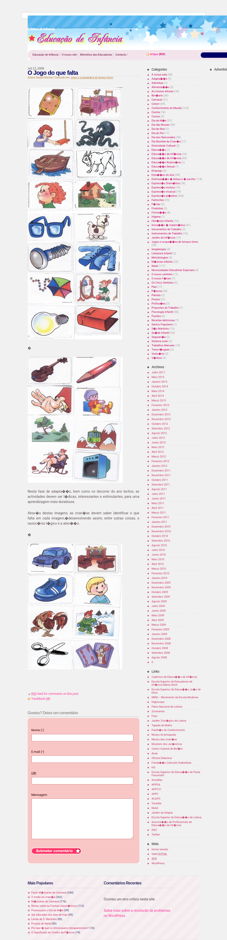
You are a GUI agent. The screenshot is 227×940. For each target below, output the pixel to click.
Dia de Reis (158, 129)
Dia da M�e (159, 120)
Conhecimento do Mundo (167, 108)
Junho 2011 (159, 498)
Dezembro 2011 (161, 470)
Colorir (156, 104)
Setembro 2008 (161, 652)
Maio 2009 (158, 615)
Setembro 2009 (161, 596)
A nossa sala (159, 74)
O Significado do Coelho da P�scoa (53, 932)
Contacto (120, 54)
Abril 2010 (158, 564)
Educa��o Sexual (163, 166)
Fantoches (158, 200)
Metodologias (160, 257)
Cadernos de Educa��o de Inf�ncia (174, 677)
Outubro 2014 (160, 386)
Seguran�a (159, 337)
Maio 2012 (158, 447)
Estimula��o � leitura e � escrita (173, 179)
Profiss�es (159, 303)
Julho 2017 (158, 372)
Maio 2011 (158, 503)
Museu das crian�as (164, 739)
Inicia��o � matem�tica (168, 225)
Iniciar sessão (160, 849)
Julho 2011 (158, 494)
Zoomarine (158, 711)
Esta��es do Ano (163, 175)
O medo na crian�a (43, 897)
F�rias (156, 204)
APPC (155, 794)
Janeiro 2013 (159, 409)
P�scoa (157, 291)
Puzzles (156, 316)
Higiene (156, 216)
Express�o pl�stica (164, 195)
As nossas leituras (163, 91)
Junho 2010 (159, 554)
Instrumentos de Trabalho (167, 233)
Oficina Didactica (162, 758)
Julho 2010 (158, 550)
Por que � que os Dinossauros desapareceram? (60, 928)
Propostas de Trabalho (165, 307)
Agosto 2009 (159, 601)
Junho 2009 (159, 610)
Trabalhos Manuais (163, 345)
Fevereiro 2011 (160, 517)
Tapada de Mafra (162, 725)
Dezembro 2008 (161, 638)
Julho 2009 (158, 606)
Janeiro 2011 (159, 522)
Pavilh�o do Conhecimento (168, 730)
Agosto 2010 (159, 545)
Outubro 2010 (160, 536)
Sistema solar (160, 341)
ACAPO (156, 798)
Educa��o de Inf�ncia (166, 154)
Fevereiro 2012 (160, 461)
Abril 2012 (158, 452)
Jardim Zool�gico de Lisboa (169, 720)
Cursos (156, 116)
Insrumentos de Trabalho (167, 229)
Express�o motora (163, 187)
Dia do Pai (158, 133)
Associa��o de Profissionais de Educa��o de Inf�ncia (172, 823)
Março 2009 (159, 624)
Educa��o (159, 150)
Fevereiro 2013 (160, 405)
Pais (154, 286)
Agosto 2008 (159, 657)
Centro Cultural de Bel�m (167, 748)
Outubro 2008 (160, 648)
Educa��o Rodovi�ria (166, 162)
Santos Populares (162, 324)
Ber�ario (157, 95)
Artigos (154, 54)
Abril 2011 (158, 508)
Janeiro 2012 (159, 466)
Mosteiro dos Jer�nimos (167, 744)
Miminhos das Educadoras (96, 54)
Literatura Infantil (162, 253)
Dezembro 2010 (161, 526)
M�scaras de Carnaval (45, 901)
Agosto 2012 (159, 433)
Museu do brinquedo (164, 734)
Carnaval (157, 99)
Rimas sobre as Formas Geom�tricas (54, 906)
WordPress (158, 863)
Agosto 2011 (159, 489)
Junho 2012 (159, 442)
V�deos (157, 358)
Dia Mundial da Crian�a (166, 141)
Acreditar (157, 780)
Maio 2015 (158, 377)
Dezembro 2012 (161, 414)
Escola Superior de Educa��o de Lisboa (176, 817)
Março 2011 (159, 512)
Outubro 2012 (160, 423)
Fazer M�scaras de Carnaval (49, 892)
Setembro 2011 (161, 484)
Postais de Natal (41, 923)
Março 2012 (159, 456)
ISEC (154, 830)
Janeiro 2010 (159, 578)
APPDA (156, 784)
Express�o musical (163, 191)
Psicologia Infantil (162, 312)
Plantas (156, 295)
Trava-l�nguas (161, 349)
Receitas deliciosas (163, 320)
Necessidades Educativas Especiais (173, 270)
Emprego (157, 170)
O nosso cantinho (162, 274)
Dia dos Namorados (163, 137)
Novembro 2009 (161, 587)
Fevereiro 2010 (160, 573)
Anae (155, 753)
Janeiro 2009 (159, 634)
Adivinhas (157, 83)
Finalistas (157, 208)
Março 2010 (159, 568)
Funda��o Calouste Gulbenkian (171, 762)
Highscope (158, 702)
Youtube (156, 803)
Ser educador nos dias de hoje (49, 914)
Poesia (156, 299)
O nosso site (69, 54)
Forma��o (159, 212)
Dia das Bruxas (161, 124)
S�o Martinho (160, 328)
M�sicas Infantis (162, 261)
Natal (155, 266)
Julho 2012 (158, 438)
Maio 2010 (158, 559)
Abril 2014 (158, 395)
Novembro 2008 (161, 643)
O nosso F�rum (161, 278)
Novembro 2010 (161, 531)
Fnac (155, 716)
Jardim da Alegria (162, 812)
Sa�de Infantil (160, 332)
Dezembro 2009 (161, 582)
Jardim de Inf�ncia (163, 237)
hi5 (153, 767)
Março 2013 (159, 400)
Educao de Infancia (76, 39)
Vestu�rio (158, 353)
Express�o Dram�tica (166, 183)
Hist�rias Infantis (163, 221)
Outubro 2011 (160, 480)
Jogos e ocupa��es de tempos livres (92, 77)
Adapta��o (159, 78)
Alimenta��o (161, 87)
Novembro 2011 (161, 475)
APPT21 (156, 789)
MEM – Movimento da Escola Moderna (175, 697)
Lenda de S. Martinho (44, 919)
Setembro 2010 (161, 540)
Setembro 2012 (161, 428)
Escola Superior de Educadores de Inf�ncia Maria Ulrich (172, 683)
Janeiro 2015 (159, 381)
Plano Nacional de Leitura (167, 706)
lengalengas (159, 249)
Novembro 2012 (161, 419)
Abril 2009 (158, 620)
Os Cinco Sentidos (163, 282)
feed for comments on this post (55, 694)
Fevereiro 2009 (160, 629)
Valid (159, 854)
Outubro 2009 (160, 592)
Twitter (156, 834)
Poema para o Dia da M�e (47, 910)
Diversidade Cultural (164, 145)
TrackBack (40, 698)
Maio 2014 (158, 391)
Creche (156, 112)
